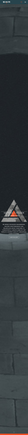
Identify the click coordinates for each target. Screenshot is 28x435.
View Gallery (14, 237)
